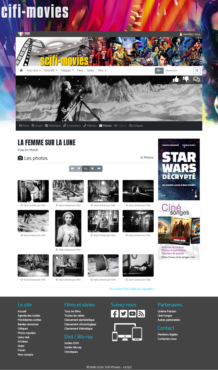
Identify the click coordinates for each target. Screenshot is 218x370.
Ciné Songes (165, 315)
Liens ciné (23, 337)
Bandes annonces (28, 324)
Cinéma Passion (167, 311)
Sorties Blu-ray (73, 347)
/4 (85, 168)
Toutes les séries (74, 315)
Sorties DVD (71, 343)
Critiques (23, 328)
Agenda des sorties (29, 315)
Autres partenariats (169, 320)
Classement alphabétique (79, 320)
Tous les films (72, 311)
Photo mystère (27, 333)
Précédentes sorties (29, 320)
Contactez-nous (167, 339)
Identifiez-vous (190, 34)
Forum (21, 350)
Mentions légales (168, 334)
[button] (33, 70)
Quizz (21, 346)
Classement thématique (78, 328)
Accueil (22, 311)
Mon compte (25, 354)
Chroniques (71, 352)
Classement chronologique (80, 324)
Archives (23, 341)
